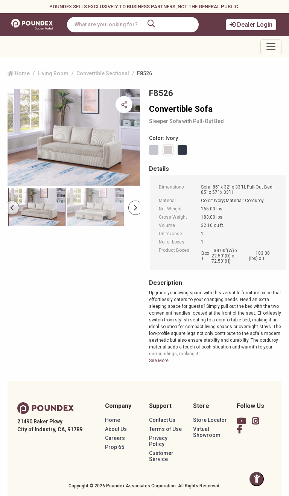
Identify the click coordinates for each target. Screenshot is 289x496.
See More (159, 360)
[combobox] (133, 24)
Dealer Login (251, 24)
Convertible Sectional (102, 73)
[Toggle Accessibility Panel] (256, 479)
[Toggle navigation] (270, 46)
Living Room (53, 73)
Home (19, 73)
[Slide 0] (37, 207)
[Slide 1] (95, 207)
